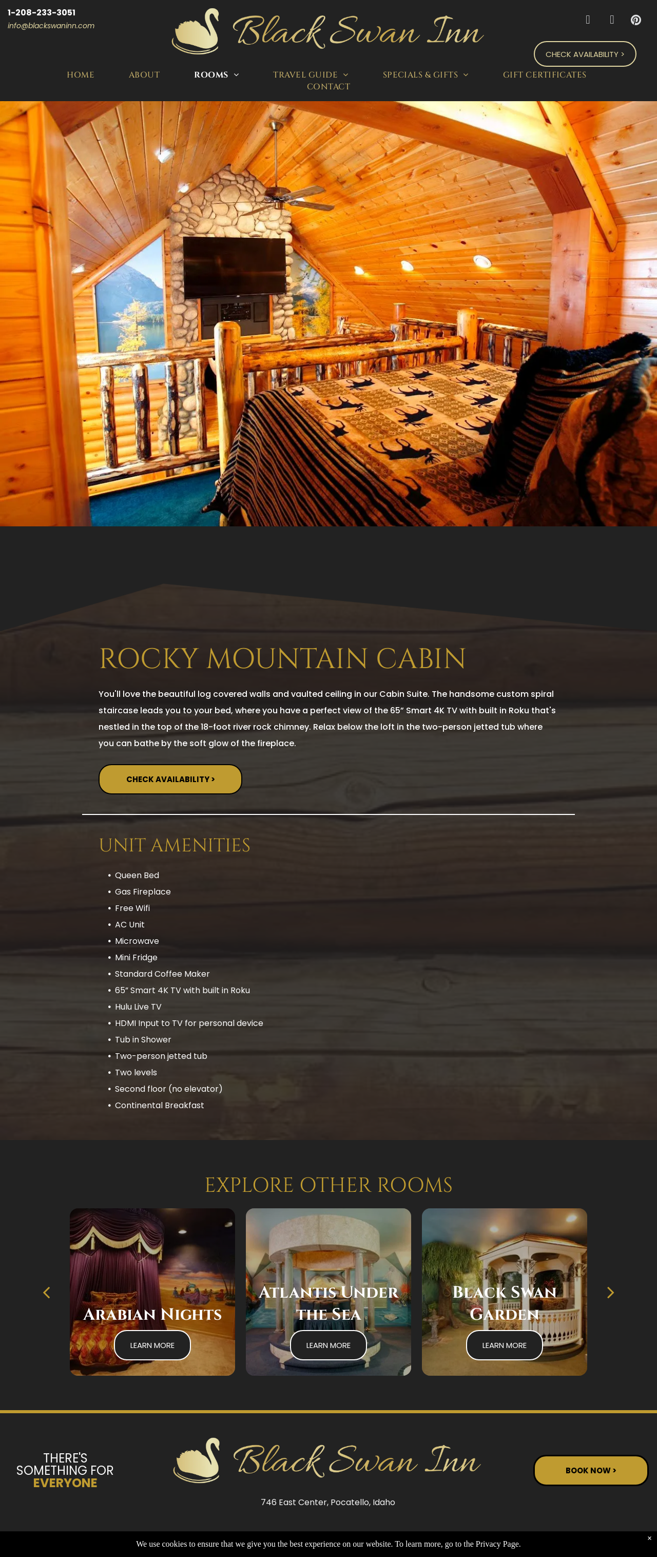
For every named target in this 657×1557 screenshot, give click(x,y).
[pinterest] (636, 21)
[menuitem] (82, 74)
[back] (46, 1292)
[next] (611, 1292)
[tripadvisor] (612, 21)
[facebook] (588, 21)
